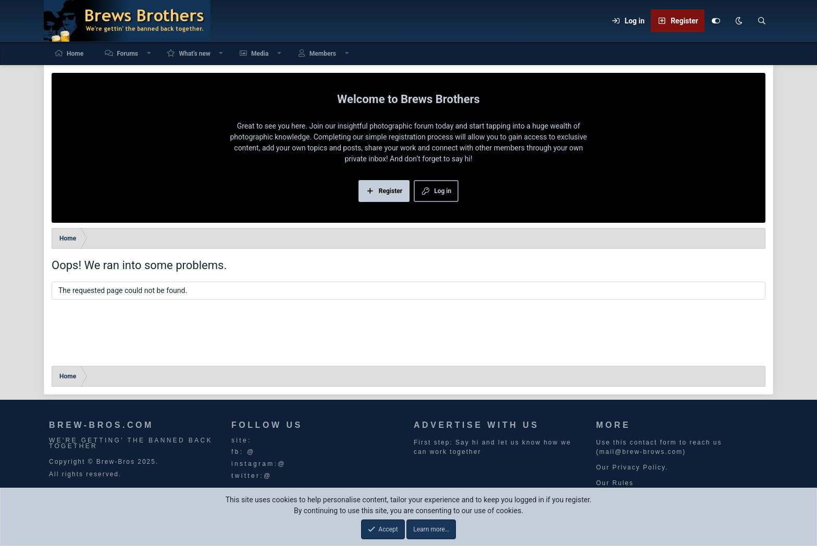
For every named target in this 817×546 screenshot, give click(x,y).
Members (323, 53)
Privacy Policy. (640, 467)
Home (75, 53)
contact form (653, 442)
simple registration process (409, 137)
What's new (194, 53)
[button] (149, 53)
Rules (623, 483)
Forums (127, 53)
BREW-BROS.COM (101, 425)
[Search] (761, 20)
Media (259, 53)
